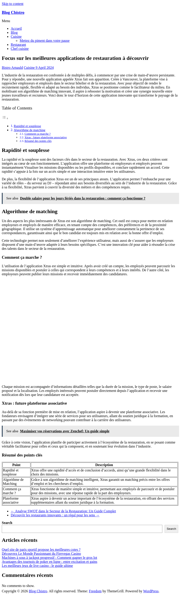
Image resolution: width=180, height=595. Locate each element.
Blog (14, 32)
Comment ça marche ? (37, 133)
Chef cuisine (20, 48)
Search (7, 523)
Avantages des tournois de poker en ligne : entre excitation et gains (49, 561)
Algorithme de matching (29, 130)
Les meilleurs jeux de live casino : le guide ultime (37, 566)
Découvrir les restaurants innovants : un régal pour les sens (55, 515)
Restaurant (18, 44)
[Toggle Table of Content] (5, 118)
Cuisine (16, 36)
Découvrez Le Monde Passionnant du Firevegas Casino (41, 553)
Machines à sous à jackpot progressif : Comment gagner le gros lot (49, 557)
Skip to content (12, 4)
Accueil (16, 28)
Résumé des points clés (38, 141)
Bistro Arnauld (12, 67)
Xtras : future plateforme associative (46, 137)
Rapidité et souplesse (27, 126)
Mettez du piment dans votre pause (45, 40)
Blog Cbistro (13, 12)
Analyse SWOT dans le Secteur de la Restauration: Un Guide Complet (63, 511)
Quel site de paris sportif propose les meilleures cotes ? (41, 549)
